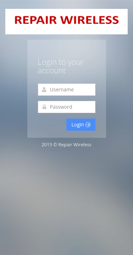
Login (80, 124)
